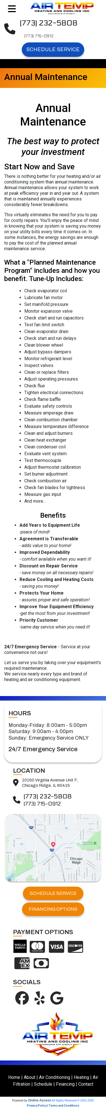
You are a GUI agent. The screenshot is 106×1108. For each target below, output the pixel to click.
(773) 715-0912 (38, 36)
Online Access (39, 1100)
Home (14, 1077)
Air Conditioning (54, 1077)
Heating (81, 1077)
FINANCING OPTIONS (53, 909)
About (29, 1077)
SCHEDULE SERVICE (53, 893)
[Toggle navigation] (12, 9)
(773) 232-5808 (48, 23)
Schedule (43, 1084)
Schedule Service (53, 49)
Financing (65, 1084)
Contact (85, 1084)
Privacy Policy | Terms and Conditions (53, 1105)
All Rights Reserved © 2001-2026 (73, 1100)
